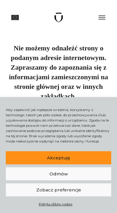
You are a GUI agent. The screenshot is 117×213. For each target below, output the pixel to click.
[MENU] (101, 17)
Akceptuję (58, 158)
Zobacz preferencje (58, 190)
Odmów (59, 174)
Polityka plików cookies (55, 204)
